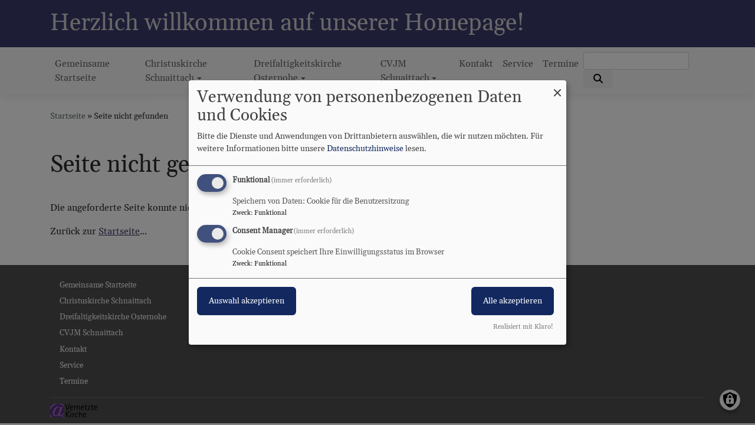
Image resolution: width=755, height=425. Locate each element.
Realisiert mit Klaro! (523, 327)
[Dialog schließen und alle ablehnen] (557, 87)
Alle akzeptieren (512, 301)
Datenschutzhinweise (365, 148)
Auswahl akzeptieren (246, 301)
